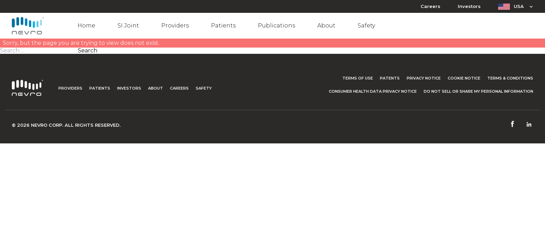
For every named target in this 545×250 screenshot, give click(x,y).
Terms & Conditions (510, 78)
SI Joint (128, 25)
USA (519, 6)
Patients (223, 25)
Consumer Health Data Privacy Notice (373, 91)
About (326, 25)
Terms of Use (357, 78)
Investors (469, 6)
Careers (430, 6)
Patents (390, 78)
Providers (175, 25)
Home (86, 25)
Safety (366, 25)
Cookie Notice (464, 78)
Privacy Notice (424, 78)
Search (87, 51)
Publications (276, 25)
